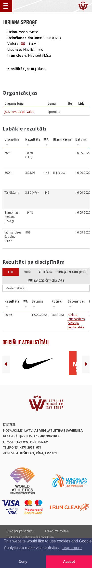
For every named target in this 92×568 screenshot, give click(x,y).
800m (27, 272)
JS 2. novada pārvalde (19, 112)
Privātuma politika (57, 531)
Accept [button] (69, 562)
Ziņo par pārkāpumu (20, 531)
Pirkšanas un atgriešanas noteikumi (30, 537)
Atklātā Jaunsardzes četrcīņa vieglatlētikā (76, 321)
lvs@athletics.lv (32, 441)
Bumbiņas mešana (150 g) (72, 272)
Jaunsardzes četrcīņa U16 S (46, 280)
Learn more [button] (72, 548)
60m (10, 272)
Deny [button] (23, 562)
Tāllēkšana (44, 272)
